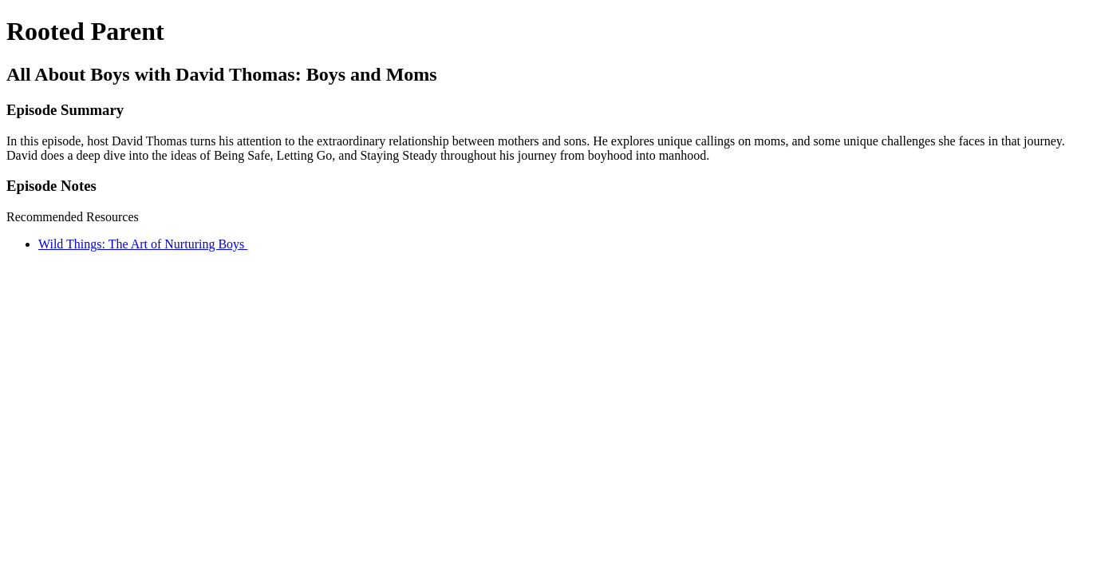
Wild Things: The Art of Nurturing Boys (142, 244)
